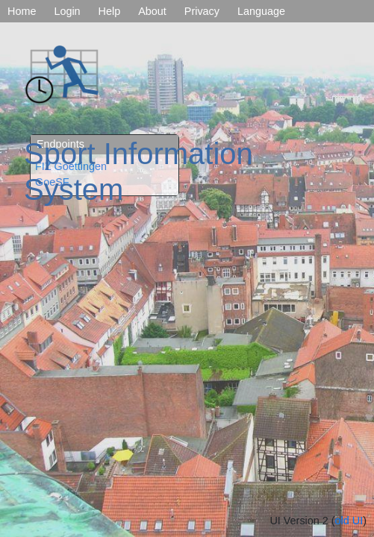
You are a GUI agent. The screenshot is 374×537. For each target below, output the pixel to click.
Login (67, 11)
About (152, 11)
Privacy (201, 11)
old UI (349, 521)
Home (21, 11)
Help (110, 11)
